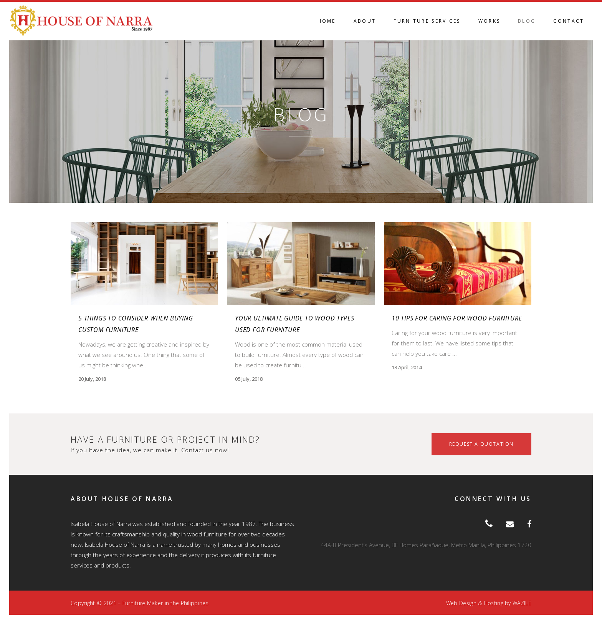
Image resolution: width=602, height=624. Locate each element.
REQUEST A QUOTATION (481, 444)
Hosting (493, 603)
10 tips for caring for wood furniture (457, 318)
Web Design (461, 603)
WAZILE (522, 603)
